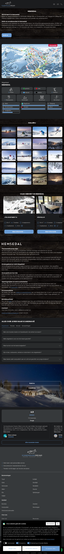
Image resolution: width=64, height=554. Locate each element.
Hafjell (3, 496)
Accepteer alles (50, 548)
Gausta (35, 489)
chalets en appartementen (23, 292)
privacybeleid (50, 539)
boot (10, 301)
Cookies (40, 552)
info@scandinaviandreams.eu (10, 313)
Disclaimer (33, 552)
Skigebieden (5, 326)
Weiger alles (12, 548)
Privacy (45, 552)
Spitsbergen (36, 492)
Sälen (3, 489)
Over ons (4, 518)
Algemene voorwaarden (23, 552)
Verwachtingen (26, 326)
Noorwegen (36, 507)
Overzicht (50, 523)
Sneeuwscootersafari (8, 510)
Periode (12, 326)
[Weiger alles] (58, 523)
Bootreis (4, 504)
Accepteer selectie (31, 548)
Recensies (36, 518)
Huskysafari (5, 507)
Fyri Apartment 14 (10, 217)
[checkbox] (8, 543)
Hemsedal (5, 486)
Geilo (3, 482)
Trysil (3, 479)
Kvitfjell (35, 479)
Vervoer (18, 326)
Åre (3, 492)
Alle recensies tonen (32, 442)
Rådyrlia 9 (41, 217)
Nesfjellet (35, 486)
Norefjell (35, 482)
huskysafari (14, 287)
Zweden (35, 504)
